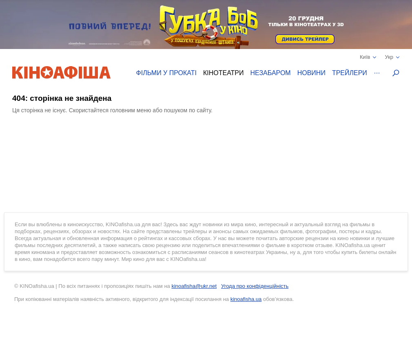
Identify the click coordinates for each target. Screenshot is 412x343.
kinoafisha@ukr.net (194, 286)
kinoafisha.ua (246, 299)
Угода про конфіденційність (254, 286)
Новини (311, 72)
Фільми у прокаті (166, 72)
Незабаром (270, 72)
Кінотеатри (223, 72)
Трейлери (349, 72)
